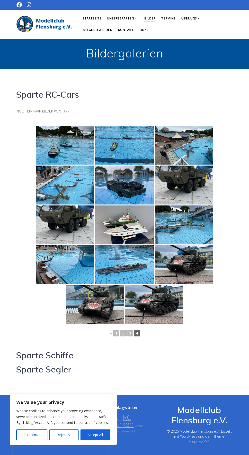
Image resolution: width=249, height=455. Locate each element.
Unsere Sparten (120, 18)
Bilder (149, 18)
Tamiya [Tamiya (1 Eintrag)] (139, 425)
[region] (63, 419)
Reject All (64, 434)
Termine (168, 18)
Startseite (92, 18)
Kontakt (125, 30)
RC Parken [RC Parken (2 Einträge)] (122, 420)
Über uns (189, 18)
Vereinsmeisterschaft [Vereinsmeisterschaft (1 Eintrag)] (123, 431)
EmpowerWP (199, 441)
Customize (32, 434)
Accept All (95, 434)
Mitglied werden (97, 30)
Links (143, 30)
